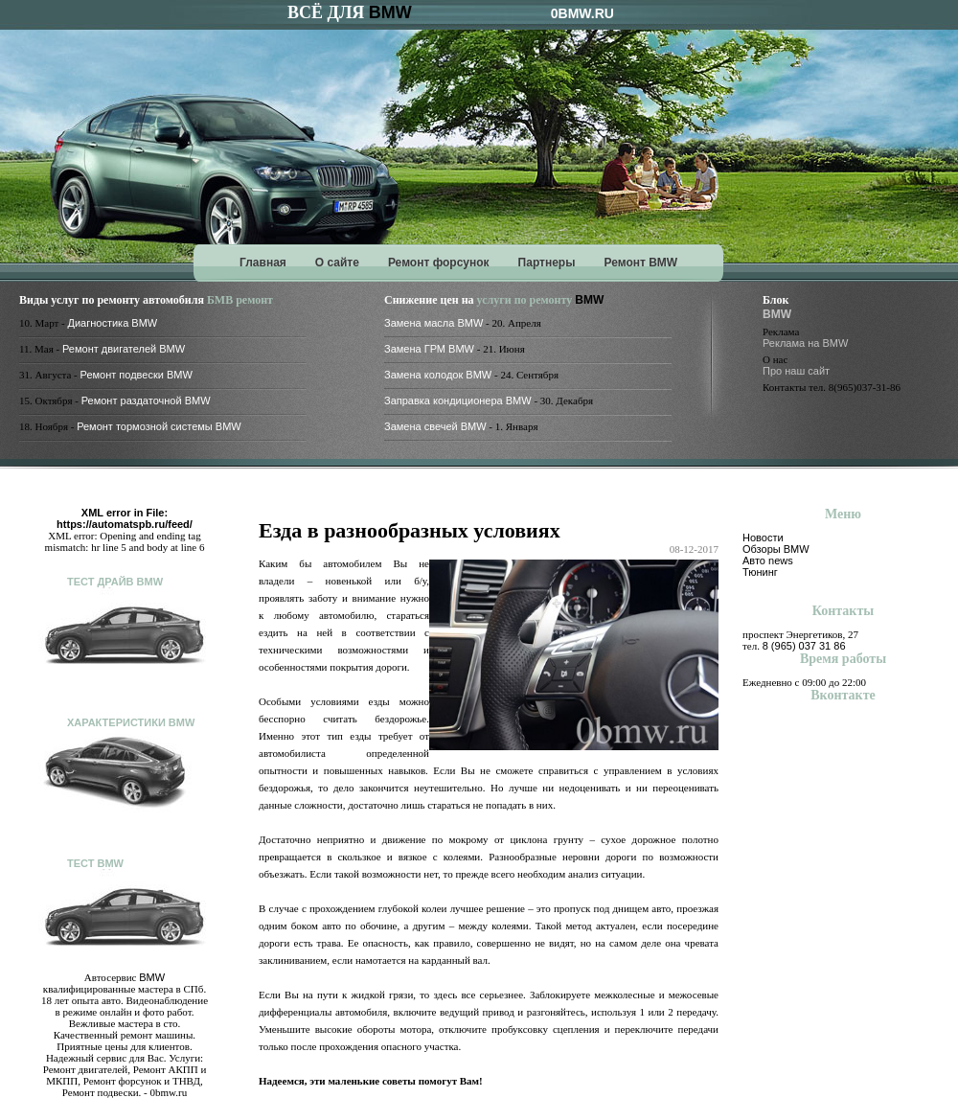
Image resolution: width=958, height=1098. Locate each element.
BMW (390, 12)
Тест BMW (95, 863)
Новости (763, 537)
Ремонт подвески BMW (136, 374)
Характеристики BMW (130, 722)
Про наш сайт (796, 371)
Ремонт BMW (640, 262)
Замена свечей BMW (435, 426)
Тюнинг (760, 572)
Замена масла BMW (433, 323)
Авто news (767, 560)
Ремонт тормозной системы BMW (159, 426)
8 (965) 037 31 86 (804, 646)
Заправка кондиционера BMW (458, 400)
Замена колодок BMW (437, 374)
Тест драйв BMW (115, 581)
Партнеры (547, 262)
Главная (263, 262)
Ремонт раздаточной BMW (146, 400)
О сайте (337, 262)
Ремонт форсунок (439, 262)
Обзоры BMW (776, 549)
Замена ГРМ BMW (429, 349)
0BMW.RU (582, 13)
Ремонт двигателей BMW (123, 349)
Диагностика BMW (113, 323)
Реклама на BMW (805, 343)
